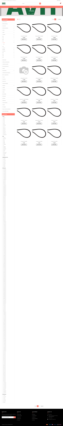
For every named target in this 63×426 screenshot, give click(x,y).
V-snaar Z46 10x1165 (24, 78)
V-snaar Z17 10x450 (54, 36)
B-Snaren (3, 49)
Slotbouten (4, 100)
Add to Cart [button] (24, 39)
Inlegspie (3, 85)
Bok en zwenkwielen (5, 74)
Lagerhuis (3, 89)
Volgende (59, 19)
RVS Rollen (4, 96)
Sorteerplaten (4, 70)
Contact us (19, 418)
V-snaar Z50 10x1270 (24, 57)
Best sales (19, 417)
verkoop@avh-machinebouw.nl (12, 0)
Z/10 (3, 44)
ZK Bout (3, 104)
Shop (29, 13)
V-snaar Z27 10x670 (54, 120)
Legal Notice (34, 415)
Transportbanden (4, 102)
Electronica (4, 81)
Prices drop (19, 414)
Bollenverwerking (4, 23)
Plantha (3, 68)
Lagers (3, 32)
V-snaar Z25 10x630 (24, 141)
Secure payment (35, 418)
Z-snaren (37, 13)
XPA (3, 54)
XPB (3, 55)
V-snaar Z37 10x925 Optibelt (24, 99)
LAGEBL (3, 87)
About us (34, 417)
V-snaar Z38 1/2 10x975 (54, 78)
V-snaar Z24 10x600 (39, 141)
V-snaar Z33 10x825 (24, 36)
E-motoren (4, 79)
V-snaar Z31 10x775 (24, 120)
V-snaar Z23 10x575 (54, 141)
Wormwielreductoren (5, 66)
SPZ (3, 52)
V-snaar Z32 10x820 (39, 99)
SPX (3, 39)
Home (26, 13)
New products (20, 415)
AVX (3, 46)
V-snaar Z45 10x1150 (39, 78)
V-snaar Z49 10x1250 (39, 57)
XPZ (3, 57)
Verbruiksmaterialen (5, 64)
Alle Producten (4, 21)
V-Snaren (32, 13)
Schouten (3, 98)
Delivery (34, 414)
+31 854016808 (4, 0)
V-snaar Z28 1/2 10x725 (39, 120)
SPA (3, 36)
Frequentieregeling (5, 83)
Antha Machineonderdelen (6, 72)
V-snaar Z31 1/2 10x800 (54, 99)
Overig (3, 30)
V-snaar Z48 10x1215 (54, 57)
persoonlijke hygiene (5, 111)
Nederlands (58, 0)
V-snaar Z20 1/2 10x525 (39, 36)
